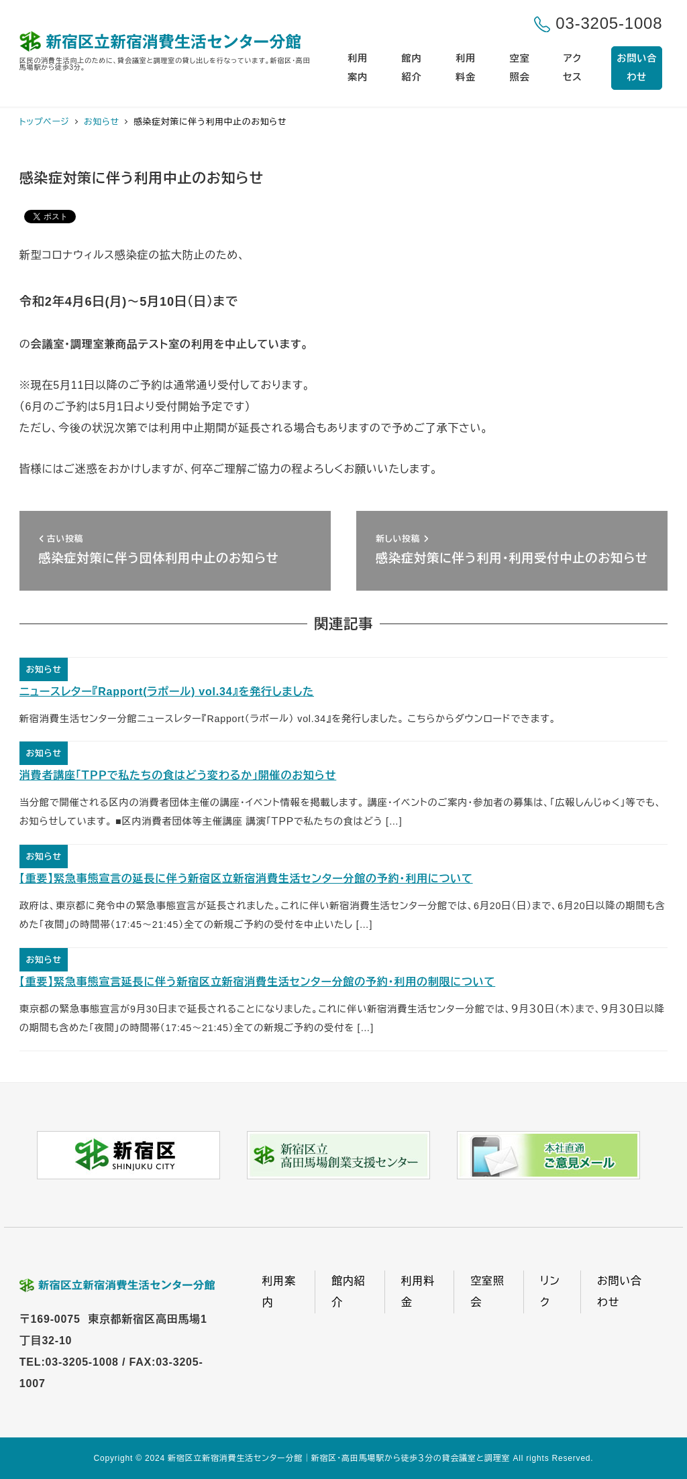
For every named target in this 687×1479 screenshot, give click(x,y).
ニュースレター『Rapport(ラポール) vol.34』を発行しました (166, 691)
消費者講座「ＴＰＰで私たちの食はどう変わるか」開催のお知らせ (178, 775)
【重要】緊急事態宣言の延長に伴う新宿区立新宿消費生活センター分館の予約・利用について (246, 878)
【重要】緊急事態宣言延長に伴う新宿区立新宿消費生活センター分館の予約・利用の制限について (257, 982)
